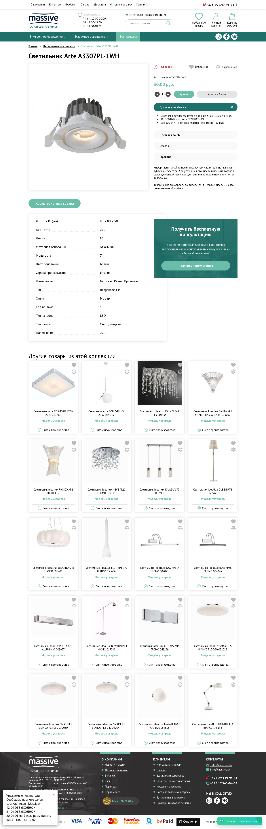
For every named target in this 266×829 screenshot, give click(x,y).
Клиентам (55, 4)
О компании (38, 4)
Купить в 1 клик (217, 94)
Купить (184, 94)
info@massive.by (220, 770)
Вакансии (110, 776)
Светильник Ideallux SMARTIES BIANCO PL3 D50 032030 (53, 726)
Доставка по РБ (197, 135)
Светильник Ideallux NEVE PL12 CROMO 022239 (107, 491)
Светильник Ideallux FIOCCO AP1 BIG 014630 (53, 491)
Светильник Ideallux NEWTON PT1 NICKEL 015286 (106, 648)
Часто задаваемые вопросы (173, 792)
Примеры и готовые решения (174, 803)
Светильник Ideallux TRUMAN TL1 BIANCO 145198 (212, 726)
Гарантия (197, 157)
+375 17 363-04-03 (223, 784)
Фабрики (70, 4)
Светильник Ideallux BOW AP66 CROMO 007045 (213, 569)
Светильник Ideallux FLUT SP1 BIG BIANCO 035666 (106, 569)
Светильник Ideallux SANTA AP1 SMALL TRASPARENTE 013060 (212, 413)
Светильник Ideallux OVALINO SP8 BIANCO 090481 (53, 569)
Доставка (100, 4)
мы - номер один (119, 802)
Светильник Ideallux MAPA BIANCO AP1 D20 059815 (159, 726)
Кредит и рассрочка (169, 787)
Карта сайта (112, 792)
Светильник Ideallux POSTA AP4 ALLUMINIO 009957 (53, 648)
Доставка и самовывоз (170, 776)
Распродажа (128, 37)
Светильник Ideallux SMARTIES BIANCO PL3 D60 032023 (213, 648)
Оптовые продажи (121, 4)
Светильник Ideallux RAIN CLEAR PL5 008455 (159, 413)
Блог (107, 781)
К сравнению (227, 67)
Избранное (198, 67)
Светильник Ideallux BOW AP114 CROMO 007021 (159, 569)
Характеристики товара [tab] (56, 203)
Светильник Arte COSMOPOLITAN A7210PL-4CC (53, 413)
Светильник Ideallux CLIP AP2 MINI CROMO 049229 (159, 648)
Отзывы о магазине (116, 770)
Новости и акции (115, 765)
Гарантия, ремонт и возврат (173, 781)
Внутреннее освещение (46, 37)
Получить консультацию (196, 266)
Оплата (85, 4)
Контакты (142, 4)
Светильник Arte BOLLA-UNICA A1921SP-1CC (106, 413)
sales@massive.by (221, 765)
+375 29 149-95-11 (220, 5)
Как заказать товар (169, 765)
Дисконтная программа (171, 797)
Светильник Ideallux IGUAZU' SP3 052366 (160, 491)
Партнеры (111, 787)
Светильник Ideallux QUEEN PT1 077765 (212, 491)
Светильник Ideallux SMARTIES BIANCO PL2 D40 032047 (106, 726)
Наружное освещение (90, 37)
